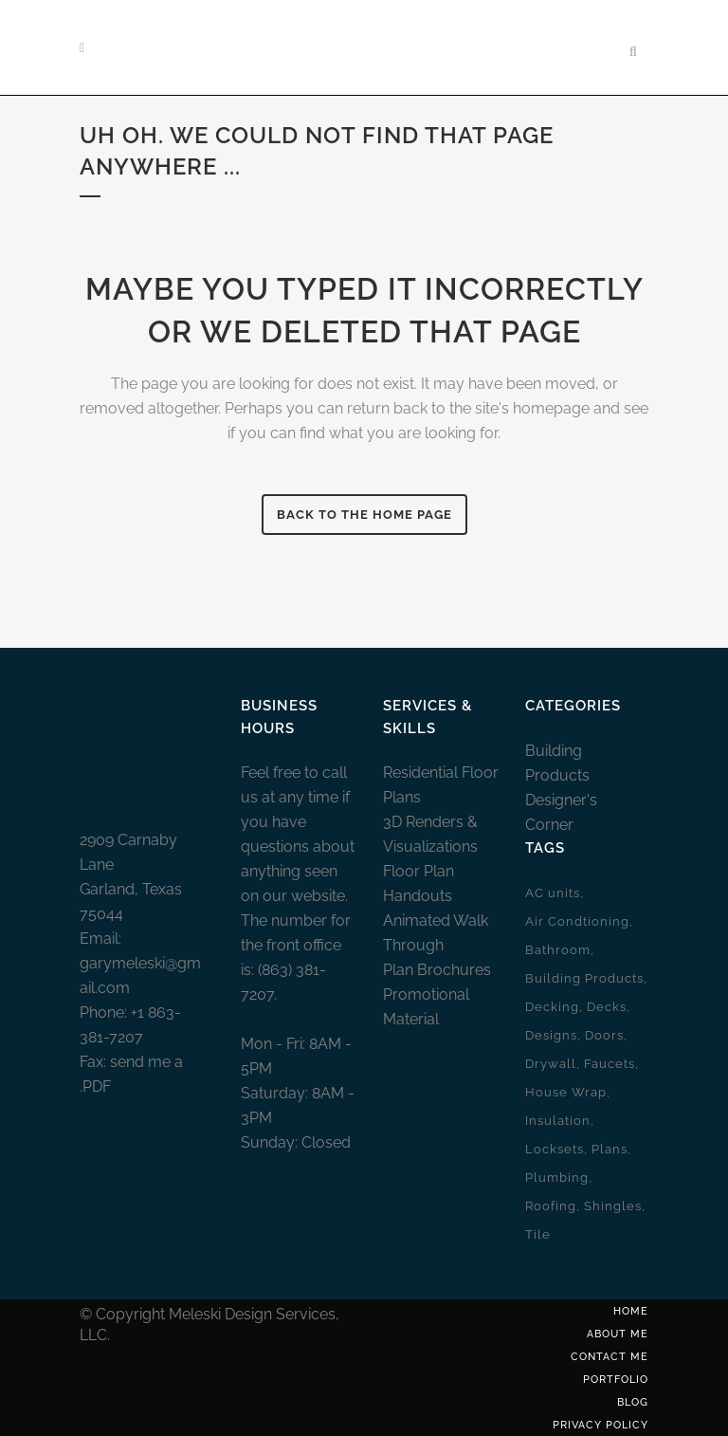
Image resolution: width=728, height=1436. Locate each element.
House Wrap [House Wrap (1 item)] (566, 1092)
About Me (617, 1334)
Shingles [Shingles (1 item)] (613, 1206)
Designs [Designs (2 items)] (551, 1035)
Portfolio (615, 1379)
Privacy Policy (600, 1425)
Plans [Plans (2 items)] (610, 1149)
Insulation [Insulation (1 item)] (558, 1121)
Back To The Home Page (364, 514)
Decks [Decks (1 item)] (607, 1007)
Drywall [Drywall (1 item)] (550, 1064)
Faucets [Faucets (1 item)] (609, 1064)
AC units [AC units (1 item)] (552, 893)
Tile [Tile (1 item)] (538, 1234)
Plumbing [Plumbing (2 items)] (557, 1177)
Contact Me (609, 1357)
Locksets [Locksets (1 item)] (554, 1149)
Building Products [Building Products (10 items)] (584, 978)
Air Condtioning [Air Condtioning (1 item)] (577, 921)
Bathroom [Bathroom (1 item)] (558, 950)
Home (630, 1311)
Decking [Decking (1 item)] (552, 1007)
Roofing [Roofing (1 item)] (550, 1206)
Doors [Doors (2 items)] (604, 1035)
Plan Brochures (437, 970)
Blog (632, 1402)
